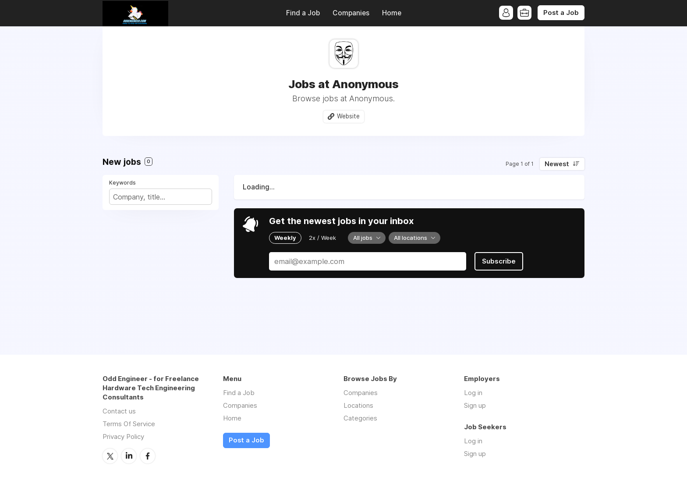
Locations (358, 405)
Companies (351, 13)
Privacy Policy (123, 436)
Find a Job (303, 13)
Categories (360, 418)
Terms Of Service (129, 424)
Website (348, 116)
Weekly (285, 237)
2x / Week (322, 237)
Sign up (475, 405)
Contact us (119, 411)
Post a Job (561, 13)
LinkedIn (128, 456)
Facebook (147, 456)
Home (391, 13)
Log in (473, 392)
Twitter (110, 456)
